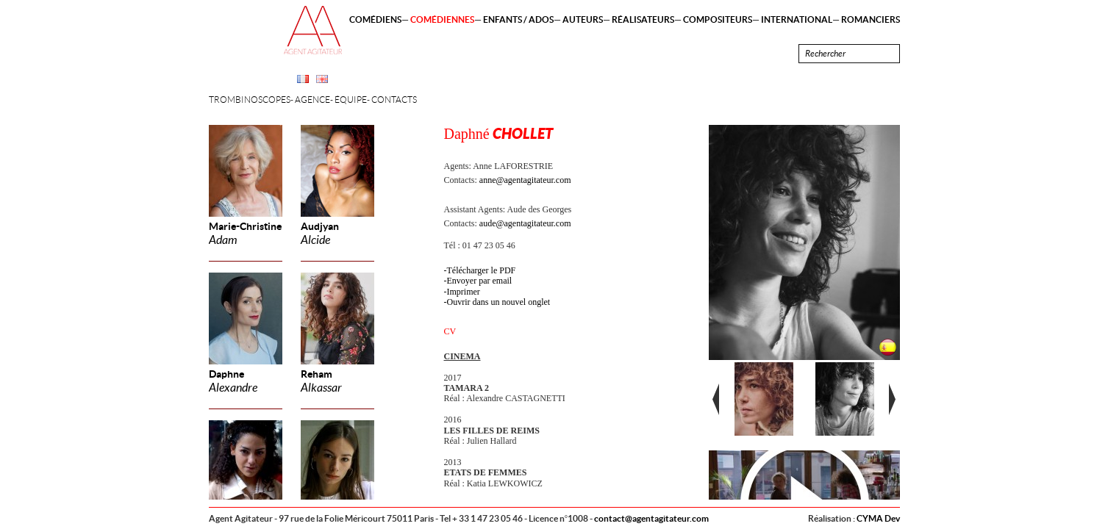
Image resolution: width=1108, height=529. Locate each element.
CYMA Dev (878, 518)
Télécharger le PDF (481, 270)
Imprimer (463, 292)
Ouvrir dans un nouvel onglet (499, 302)
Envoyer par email (479, 281)
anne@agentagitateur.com (525, 180)
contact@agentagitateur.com (651, 518)
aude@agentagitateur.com (525, 223)
